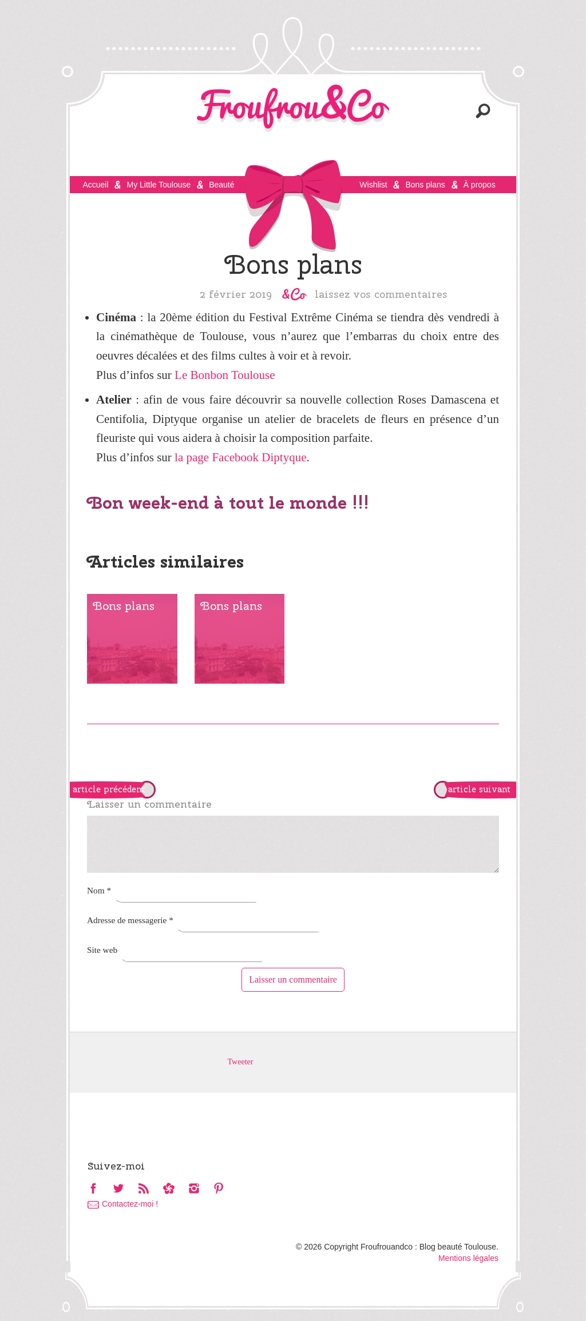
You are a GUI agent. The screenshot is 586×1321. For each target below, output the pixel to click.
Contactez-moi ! (130, 1203)
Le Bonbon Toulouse (225, 375)
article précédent (109, 789)
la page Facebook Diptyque (240, 457)
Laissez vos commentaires (381, 294)
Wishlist (373, 184)
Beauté (221, 184)
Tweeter (241, 1061)
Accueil (95, 184)
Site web (102, 950)
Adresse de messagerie (130, 920)
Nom (99, 890)
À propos (480, 184)
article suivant (479, 789)
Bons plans (425, 184)
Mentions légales (468, 1258)
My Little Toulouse (158, 184)
